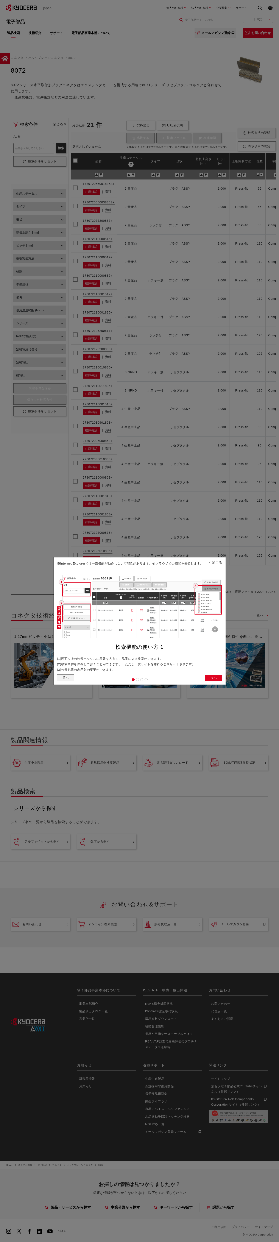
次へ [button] (213, 678)
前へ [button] (66, 678)
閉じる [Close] (215, 561)
